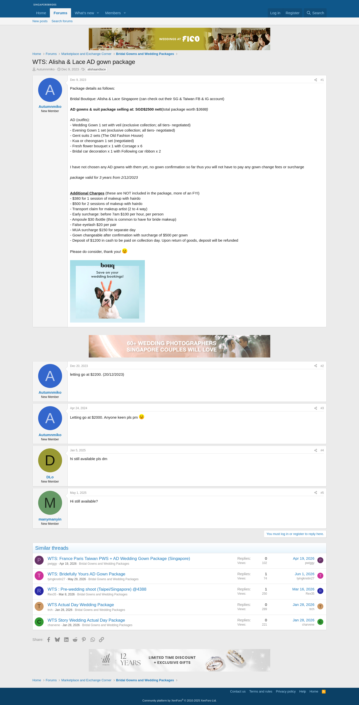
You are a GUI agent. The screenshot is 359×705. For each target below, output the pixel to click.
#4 (322, 450)
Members (113, 13)
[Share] (315, 80)
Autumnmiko (46, 69)
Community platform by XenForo (179, 700)
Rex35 (52, 594)
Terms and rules (260, 691)
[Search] (315, 12)
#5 (322, 493)
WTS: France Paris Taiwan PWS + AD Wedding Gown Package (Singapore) (119, 558)
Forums (60, 13)
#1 (322, 80)
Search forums (62, 21)
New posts (40, 21)
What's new (84, 13)
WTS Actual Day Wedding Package (81, 604)
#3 (322, 408)
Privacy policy (286, 691)
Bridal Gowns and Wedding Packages (104, 563)
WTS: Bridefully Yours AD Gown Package (86, 574)
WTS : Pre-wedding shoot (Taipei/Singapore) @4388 (97, 589)
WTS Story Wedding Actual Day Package (86, 620)
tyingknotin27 (56, 579)
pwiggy (52, 563)
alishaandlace (97, 69)
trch (50, 610)
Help (302, 691)
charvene (54, 625)
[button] (97, 12)
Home (41, 13)
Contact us (238, 691)
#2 (322, 366)
